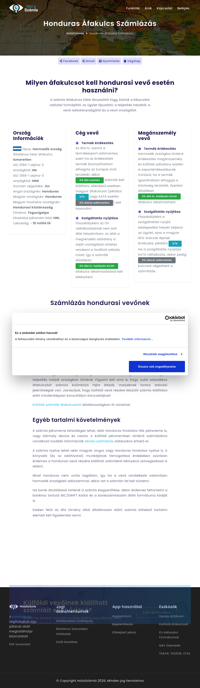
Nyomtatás (109, 61)
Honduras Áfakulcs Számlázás (111, 33)
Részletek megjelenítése (160, 354)
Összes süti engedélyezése (157, 366)
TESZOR (175, 653)
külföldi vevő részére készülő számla (121, 390)
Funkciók (133, 8)
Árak (148, 8)
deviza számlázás (99, 441)
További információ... (137, 338)
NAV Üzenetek (169, 645)
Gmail (88, 61)
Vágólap (132, 61)
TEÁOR (164, 653)
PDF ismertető (19, 644)
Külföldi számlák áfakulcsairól (57, 405)
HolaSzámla (75, 33)
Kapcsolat (164, 8)
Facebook (69, 61)
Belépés (183, 8)
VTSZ (186, 653)
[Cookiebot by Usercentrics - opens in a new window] (168, 319)
